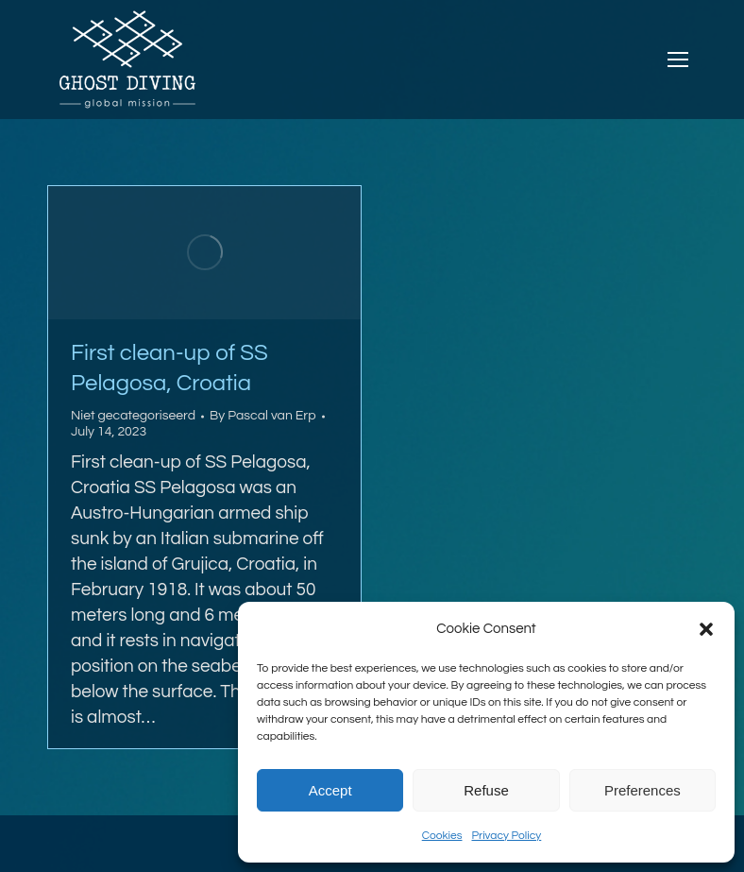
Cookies (442, 835)
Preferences (642, 790)
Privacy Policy (506, 835)
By (263, 415)
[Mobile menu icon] (678, 59)
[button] (706, 629)
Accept (330, 790)
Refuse (486, 790)
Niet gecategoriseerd (133, 415)
